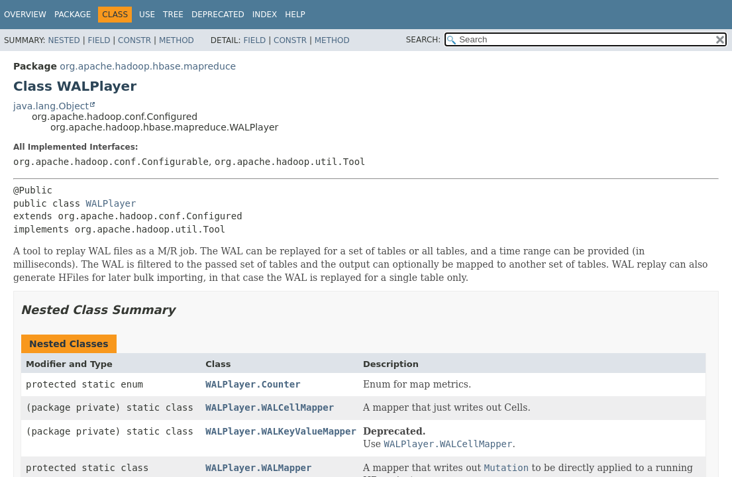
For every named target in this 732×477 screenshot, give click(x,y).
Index (265, 14)
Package (72, 14)
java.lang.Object (51, 106)
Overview (25, 14)
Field (98, 40)
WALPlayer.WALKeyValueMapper (280, 431)
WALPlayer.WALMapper (258, 467)
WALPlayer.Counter (252, 384)
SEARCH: (423, 39)
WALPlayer (111, 203)
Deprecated (217, 14)
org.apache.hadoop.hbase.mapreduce (148, 66)
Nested (63, 40)
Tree (173, 14)
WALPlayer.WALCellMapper (269, 407)
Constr (134, 40)
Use (147, 14)
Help (295, 14)
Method (176, 40)
